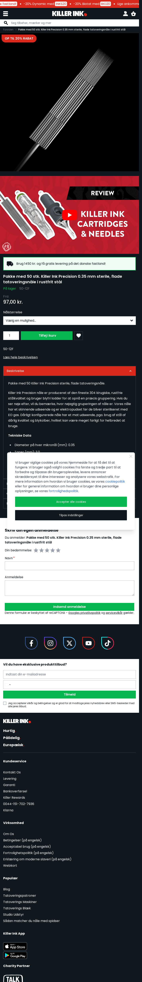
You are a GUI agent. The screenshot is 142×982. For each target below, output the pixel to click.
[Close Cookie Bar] (130, 456)
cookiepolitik (115, 481)
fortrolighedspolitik (63, 491)
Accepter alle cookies (71, 502)
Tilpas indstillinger (71, 515)
